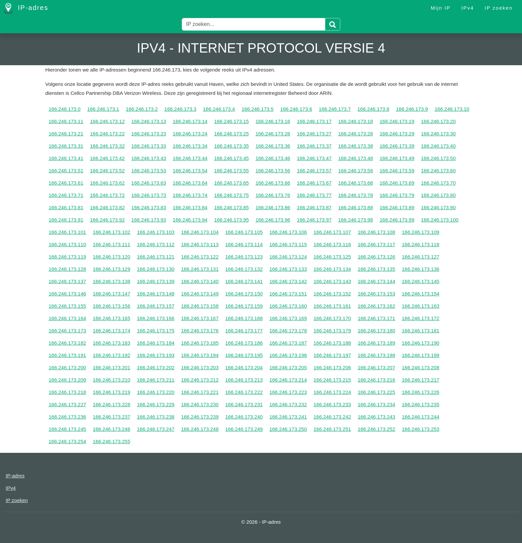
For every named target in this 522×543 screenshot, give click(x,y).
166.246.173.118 (420, 244)
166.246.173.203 (200, 367)
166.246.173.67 (314, 183)
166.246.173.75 (231, 195)
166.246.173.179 (332, 330)
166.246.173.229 (155, 404)
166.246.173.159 (244, 306)
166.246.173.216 (376, 380)
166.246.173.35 (231, 146)
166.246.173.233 (332, 404)
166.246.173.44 (190, 158)
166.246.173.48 (355, 158)
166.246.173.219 (111, 392)
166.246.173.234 (376, 404)
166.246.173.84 (190, 207)
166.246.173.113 (200, 244)
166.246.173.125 (332, 257)
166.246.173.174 (111, 330)
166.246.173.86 (272, 207)
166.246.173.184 (155, 343)
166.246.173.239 (200, 417)
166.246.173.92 (107, 220)
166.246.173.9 (412, 109)
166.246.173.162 (376, 306)
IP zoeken (499, 8)
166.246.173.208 (420, 367)
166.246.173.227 (67, 404)
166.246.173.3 (180, 109)
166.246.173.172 (420, 318)
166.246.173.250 (288, 429)
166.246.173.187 (288, 343)
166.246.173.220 (155, 392)
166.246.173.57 (314, 170)
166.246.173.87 (314, 207)
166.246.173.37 (314, 146)
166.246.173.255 (111, 441)
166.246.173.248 (200, 429)
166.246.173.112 (155, 244)
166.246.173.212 (200, 380)
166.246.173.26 (272, 133)
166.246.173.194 (200, 355)
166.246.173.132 (244, 269)
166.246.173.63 (148, 183)
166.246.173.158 (200, 306)
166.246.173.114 (244, 244)
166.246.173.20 (438, 121)
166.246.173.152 (332, 293)
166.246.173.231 (244, 404)
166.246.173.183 (111, 343)
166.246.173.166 (155, 318)
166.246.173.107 (332, 232)
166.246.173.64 (190, 183)
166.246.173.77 (314, 195)
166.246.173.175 (155, 330)
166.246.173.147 (111, 293)
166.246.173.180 (376, 330)
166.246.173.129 (111, 269)
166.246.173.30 (438, 133)
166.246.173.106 (288, 232)
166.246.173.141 (244, 281)
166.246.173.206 (332, 367)
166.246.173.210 (111, 380)
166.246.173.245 (67, 429)
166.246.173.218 (67, 392)
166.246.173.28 (355, 133)
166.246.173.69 (397, 183)
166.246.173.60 (438, 170)
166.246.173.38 (355, 146)
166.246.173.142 (288, 281)
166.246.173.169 (288, 318)
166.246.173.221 (200, 392)
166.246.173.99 (397, 220)
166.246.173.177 (244, 330)
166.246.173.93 (148, 220)
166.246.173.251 (332, 429)
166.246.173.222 (244, 392)
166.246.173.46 (272, 158)
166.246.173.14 (190, 121)
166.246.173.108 (376, 232)
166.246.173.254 (67, 441)
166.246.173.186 (244, 343)
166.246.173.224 (332, 392)
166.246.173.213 (244, 380)
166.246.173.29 (397, 133)
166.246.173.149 (200, 293)
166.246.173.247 (155, 429)
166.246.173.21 (66, 133)
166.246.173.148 (155, 293)
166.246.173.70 (438, 183)
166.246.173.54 (190, 170)
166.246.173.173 (67, 330)
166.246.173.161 (332, 306)
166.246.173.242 (332, 417)
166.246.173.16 (272, 121)
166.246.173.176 (200, 330)
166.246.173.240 (244, 417)
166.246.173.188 (332, 343)
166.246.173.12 (107, 121)
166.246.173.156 (111, 306)
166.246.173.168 (244, 318)
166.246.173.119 (67, 257)
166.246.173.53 (148, 170)
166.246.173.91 (66, 220)
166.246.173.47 (314, 158)
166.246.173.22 (107, 133)
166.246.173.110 (67, 244)
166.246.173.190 (420, 343)
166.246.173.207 (376, 367)
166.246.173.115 (288, 244)
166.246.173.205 (288, 367)
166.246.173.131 (200, 269)
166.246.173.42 (107, 158)
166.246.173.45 (231, 158)
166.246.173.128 (67, 269)
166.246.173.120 (111, 257)
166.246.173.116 (332, 244)
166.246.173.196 (288, 355)
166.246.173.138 (111, 281)
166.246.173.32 (107, 146)
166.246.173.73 (148, 195)
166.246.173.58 (355, 170)
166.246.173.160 (288, 306)
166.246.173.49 (397, 158)
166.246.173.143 (332, 281)
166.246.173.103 (155, 232)
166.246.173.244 (420, 417)
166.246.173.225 (376, 392)
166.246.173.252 (376, 429)
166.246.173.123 (244, 257)
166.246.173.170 (332, 318)
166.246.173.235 (420, 404)
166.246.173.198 (376, 355)
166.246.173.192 (111, 355)
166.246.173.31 (66, 146)
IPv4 (467, 8)
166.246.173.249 (244, 429)
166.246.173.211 (155, 380)
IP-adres (26, 8)
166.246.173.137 (67, 281)
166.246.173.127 (420, 257)
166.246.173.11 (66, 121)
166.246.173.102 (111, 232)
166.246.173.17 (314, 121)
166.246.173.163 (420, 306)
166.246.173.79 (397, 195)
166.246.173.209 (67, 380)
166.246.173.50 (438, 158)
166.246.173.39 (397, 146)
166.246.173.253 (420, 429)
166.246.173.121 (155, 257)
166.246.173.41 (66, 158)
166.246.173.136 (420, 269)
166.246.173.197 (332, 355)
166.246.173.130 (155, 269)
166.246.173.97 (314, 220)
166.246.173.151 (288, 293)
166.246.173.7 (335, 109)
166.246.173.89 (397, 207)
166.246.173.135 (376, 269)
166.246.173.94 (190, 220)
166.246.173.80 (438, 195)
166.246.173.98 (355, 220)
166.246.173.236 (67, 417)
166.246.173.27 (314, 133)
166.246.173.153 (376, 293)
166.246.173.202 (155, 367)
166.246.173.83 (148, 207)
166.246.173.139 (155, 281)
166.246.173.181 (420, 330)
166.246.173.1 (103, 109)
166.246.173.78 (355, 195)
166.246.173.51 (66, 170)
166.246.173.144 (376, 281)
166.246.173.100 (440, 220)
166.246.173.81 (66, 207)
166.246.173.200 (67, 367)
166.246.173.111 (111, 244)
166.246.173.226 (420, 392)
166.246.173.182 (67, 343)
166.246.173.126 (376, 257)
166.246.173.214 (288, 380)
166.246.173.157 (155, 306)
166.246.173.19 (397, 121)
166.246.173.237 (111, 417)
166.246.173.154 (420, 293)
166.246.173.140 (200, 281)
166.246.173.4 (219, 109)
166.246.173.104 (200, 232)
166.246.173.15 (231, 121)
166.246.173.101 (67, 232)
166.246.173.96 (272, 220)
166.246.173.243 (376, 417)
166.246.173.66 (272, 183)
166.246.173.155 (67, 306)
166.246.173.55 (231, 170)
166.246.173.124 (288, 257)
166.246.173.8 (374, 109)
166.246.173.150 (244, 293)
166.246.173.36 (272, 146)
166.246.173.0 (65, 109)
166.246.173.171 (376, 318)
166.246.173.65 (231, 183)
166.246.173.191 (67, 355)
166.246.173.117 (376, 244)
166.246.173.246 (111, 429)
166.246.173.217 (420, 380)
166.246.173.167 (200, 318)
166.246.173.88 (355, 207)
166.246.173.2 (142, 109)
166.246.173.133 (288, 269)
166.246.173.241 (288, 417)
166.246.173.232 (288, 404)
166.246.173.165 (111, 318)
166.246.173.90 (438, 207)
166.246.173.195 (244, 355)
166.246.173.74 (190, 195)
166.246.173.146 (67, 293)
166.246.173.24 (190, 133)
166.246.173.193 (155, 355)
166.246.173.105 (244, 232)
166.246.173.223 (288, 392)
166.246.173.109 (420, 232)
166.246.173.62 (107, 183)
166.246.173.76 (272, 195)
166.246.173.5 (258, 109)
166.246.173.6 (296, 109)
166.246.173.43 (148, 158)
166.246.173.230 (200, 404)
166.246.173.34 (190, 146)
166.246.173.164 (67, 318)
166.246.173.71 (66, 195)
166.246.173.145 (420, 281)
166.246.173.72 (107, 195)
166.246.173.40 (438, 146)
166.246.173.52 (107, 170)
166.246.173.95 (231, 220)
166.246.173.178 (288, 330)
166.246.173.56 (272, 170)
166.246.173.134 (332, 269)
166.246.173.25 (231, 133)
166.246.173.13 (148, 121)
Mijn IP (441, 8)
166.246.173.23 (148, 133)
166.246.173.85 (231, 207)
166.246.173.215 (332, 380)
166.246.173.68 (355, 183)
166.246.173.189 (376, 343)
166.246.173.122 (200, 257)
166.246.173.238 (155, 417)
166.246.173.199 (420, 355)
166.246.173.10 (451, 109)
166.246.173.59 (397, 170)
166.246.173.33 (148, 146)
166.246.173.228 (111, 404)
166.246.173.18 (355, 121)
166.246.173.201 (111, 367)
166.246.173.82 (107, 207)
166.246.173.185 (200, 343)
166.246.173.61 (66, 183)
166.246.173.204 (244, 367)
